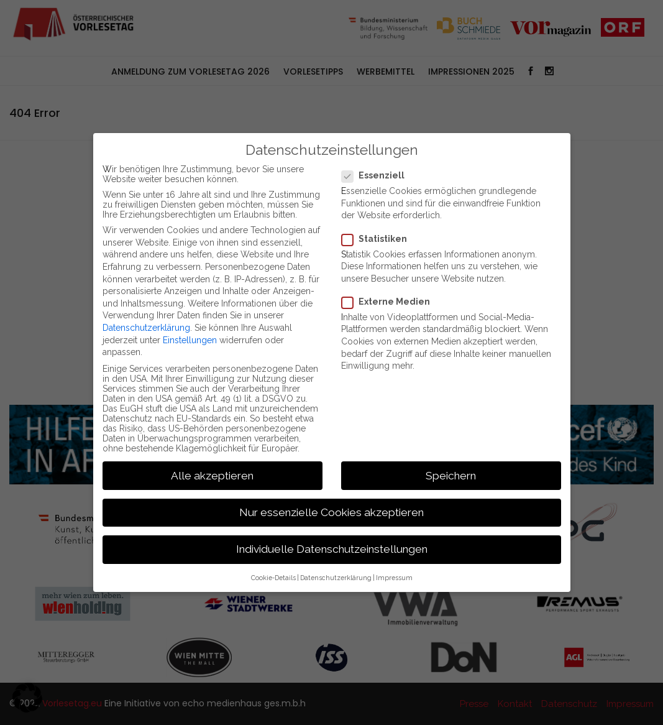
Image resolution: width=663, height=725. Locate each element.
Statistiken (378, 239)
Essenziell (377, 175)
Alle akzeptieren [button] (212, 475)
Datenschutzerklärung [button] (336, 577)
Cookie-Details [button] (273, 577)
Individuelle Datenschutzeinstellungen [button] (332, 549)
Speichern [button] (451, 475)
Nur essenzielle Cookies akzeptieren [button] (331, 512)
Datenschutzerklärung (146, 328)
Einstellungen (190, 340)
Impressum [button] (394, 577)
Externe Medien (389, 302)
